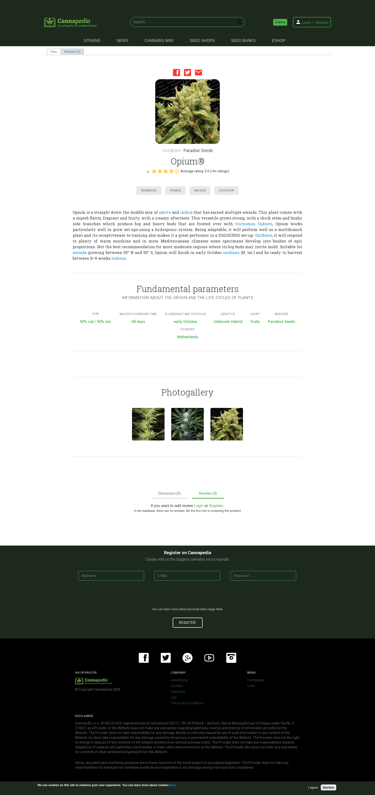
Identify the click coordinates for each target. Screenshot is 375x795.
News (122, 41)
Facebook (176, 72)
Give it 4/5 (171, 171)
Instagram (231, 658)
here (219, 609)
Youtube (209, 658)
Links (251, 686)
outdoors (231, 252)
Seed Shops (202, 41)
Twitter (187, 72)
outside (80, 252)
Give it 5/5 (177, 171)
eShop (278, 41)
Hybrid (175, 190)
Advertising (179, 680)
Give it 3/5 (165, 171)
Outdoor (226, 190)
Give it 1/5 (154, 171)
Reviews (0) (72, 51)
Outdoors (263, 235)
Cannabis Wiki (158, 41)
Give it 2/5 (159, 171)
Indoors (265, 223)
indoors (118, 258)
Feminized (149, 190)
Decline (328, 787)
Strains (92, 41)
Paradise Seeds (198, 150)
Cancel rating (148, 171)
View (55, 51)
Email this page (198, 72)
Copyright (178, 692)
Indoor (200, 190)
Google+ (187, 658)
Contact (177, 686)
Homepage (255, 680)
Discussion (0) (169, 493)
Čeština (280, 22)
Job (173, 697)
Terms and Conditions (187, 703)
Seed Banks (243, 41)
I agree (313, 787)
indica (186, 212)
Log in (306, 22)
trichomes (245, 223)
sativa (165, 212)
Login (199, 506)
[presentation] (187, 595)
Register (322, 22)
